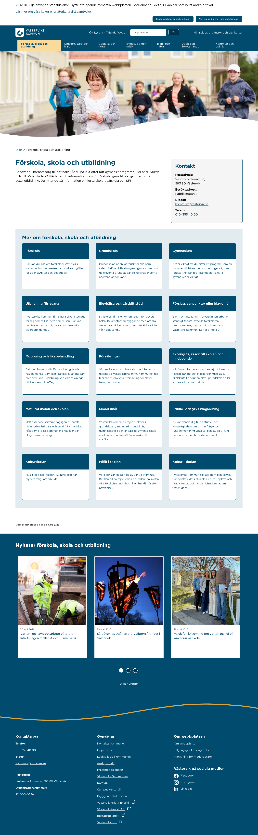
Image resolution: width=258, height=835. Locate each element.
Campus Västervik (109, 789)
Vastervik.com (124, 821)
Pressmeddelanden (110, 769)
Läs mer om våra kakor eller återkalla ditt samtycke (53, 11)
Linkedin (183, 788)
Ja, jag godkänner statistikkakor (173, 19)
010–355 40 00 (186, 214)
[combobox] (148, 32)
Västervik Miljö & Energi (129, 801)
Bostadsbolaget (125, 814)
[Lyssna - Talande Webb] (107, 32)
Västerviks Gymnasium (112, 776)
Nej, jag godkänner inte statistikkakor (219, 19)
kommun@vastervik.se (191, 204)
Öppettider (104, 749)
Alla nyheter (129, 683)
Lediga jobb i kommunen (114, 756)
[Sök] (173, 32)
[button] (39, 45)
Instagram (184, 782)
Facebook (184, 775)
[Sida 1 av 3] (121, 670)
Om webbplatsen (185, 743)
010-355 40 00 (25, 749)
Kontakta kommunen (111, 743)
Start (18, 149)
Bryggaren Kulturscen (112, 795)
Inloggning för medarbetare (193, 756)
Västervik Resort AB (128, 808)
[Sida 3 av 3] (135, 670)
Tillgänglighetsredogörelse (192, 749)
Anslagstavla (105, 763)
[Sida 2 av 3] (128, 670)
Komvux (102, 782)
